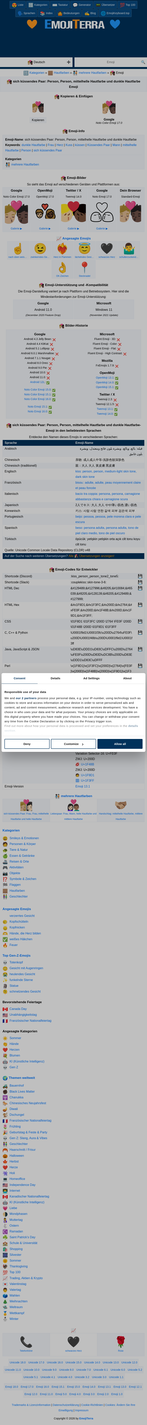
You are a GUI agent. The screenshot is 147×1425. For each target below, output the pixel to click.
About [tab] (127, 678)
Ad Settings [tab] (91, 678)
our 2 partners (26, 698)
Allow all (120, 744)
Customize (73, 744)
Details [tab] (55, 678)
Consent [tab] (19, 678)
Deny (26, 744)
